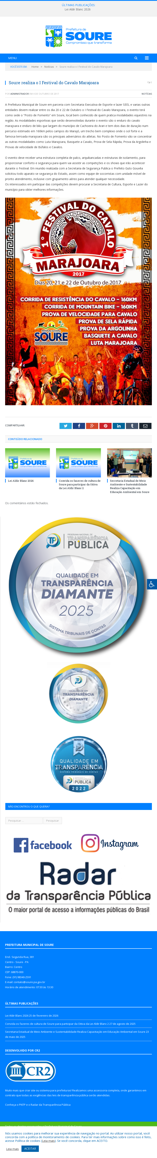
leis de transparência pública (70, 1118)
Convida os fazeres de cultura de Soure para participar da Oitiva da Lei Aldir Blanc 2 (80, 507)
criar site (30, 1113)
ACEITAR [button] (30, 1148)
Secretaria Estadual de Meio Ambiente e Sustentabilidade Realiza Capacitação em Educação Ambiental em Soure (129, 509)
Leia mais (48, 1141)
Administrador (19, 116)
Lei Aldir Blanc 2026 (78, 9)
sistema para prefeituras (55, 1113)
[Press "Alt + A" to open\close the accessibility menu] (152, 584)
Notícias (147, 116)
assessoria (100, 1113)
